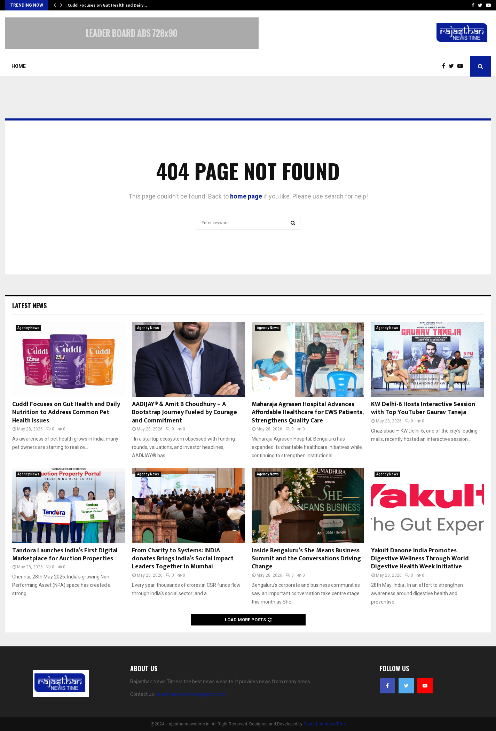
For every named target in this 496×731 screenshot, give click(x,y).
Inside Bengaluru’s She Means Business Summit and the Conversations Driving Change (306, 558)
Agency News (28, 328)
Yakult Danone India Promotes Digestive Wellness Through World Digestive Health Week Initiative (420, 558)
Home (18, 66)
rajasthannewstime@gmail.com (191, 694)
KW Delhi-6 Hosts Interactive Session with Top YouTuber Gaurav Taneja (423, 408)
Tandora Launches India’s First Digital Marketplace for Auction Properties (65, 554)
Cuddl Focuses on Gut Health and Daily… (107, 5)
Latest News (29, 305)
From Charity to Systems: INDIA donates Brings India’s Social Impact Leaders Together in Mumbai (183, 558)
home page (246, 196)
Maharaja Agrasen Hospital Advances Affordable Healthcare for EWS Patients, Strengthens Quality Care (307, 412)
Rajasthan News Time (325, 724)
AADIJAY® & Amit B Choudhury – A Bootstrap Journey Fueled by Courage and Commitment (184, 412)
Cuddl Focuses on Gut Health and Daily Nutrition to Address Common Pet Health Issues (66, 412)
